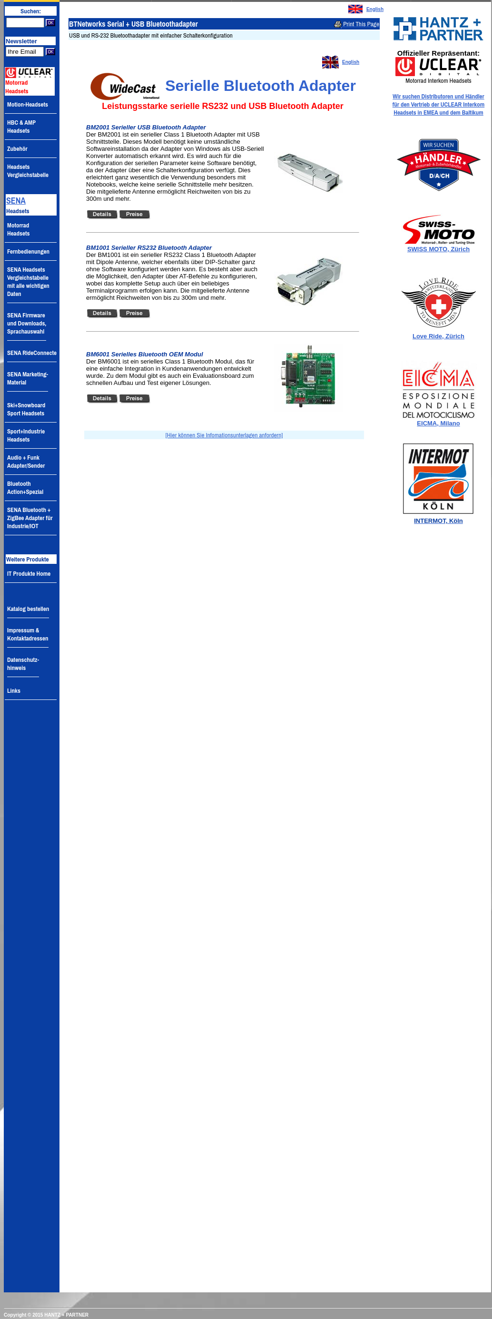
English (375, 9)
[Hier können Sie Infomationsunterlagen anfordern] (224, 435)
